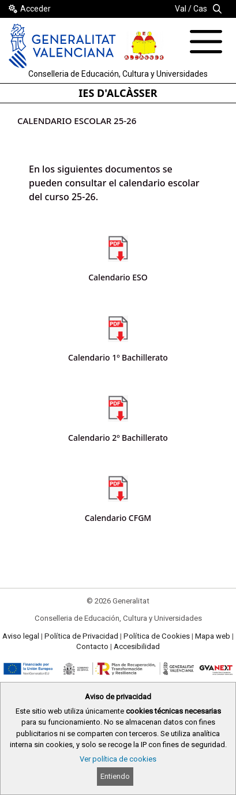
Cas (200, 8)
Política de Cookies (156, 636)
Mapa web (212, 636)
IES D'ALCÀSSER (117, 93)
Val (180, 8)
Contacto (92, 646)
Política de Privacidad (81, 636)
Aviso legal (20, 636)
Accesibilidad (137, 646)
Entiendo (115, 776)
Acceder (35, 8)
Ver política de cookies (118, 759)
